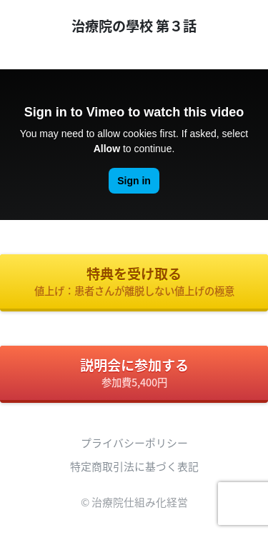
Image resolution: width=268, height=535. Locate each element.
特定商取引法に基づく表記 (134, 466)
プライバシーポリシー (134, 443)
